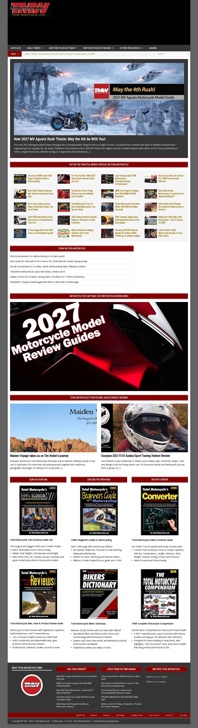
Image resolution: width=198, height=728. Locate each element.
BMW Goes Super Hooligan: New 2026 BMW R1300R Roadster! (127, 193)
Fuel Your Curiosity (76, 669)
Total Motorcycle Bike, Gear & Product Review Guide (36, 623)
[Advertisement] (122, 23)
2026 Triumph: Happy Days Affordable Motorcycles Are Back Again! (127, 220)
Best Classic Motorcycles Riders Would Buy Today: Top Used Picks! (40, 207)
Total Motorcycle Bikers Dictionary (88, 623)
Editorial (120, 715)
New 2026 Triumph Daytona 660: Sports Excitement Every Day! (40, 193)
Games (153, 48)
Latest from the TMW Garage (121, 669)
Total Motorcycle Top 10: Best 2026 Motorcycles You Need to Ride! (83, 207)
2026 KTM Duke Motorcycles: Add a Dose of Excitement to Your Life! (40, 220)
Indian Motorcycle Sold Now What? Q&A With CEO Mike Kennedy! (127, 207)
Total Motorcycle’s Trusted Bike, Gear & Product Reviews (99, 397)
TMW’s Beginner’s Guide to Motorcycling (91, 540)
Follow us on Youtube (156, 681)
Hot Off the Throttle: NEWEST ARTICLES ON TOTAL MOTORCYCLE (99, 164)
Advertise (80, 715)
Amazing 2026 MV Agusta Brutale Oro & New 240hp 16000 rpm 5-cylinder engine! (127, 233)
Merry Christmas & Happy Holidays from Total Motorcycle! (82, 233)
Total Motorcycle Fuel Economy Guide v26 (31, 539)
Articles (16, 48)
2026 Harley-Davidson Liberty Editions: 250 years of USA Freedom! (84, 220)
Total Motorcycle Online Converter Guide (152, 540)
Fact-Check (154, 715)
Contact (169, 715)
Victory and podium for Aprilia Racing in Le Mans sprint (37, 256)
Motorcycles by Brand (97, 48)
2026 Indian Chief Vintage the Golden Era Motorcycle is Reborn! (171, 207)
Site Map (183, 715)
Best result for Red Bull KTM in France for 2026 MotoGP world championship (48, 261)
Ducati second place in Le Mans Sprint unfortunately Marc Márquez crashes (48, 266)
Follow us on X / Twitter (156, 676)
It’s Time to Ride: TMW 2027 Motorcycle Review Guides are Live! (83, 179)
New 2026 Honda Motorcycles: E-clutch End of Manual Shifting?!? (171, 193)
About (94, 715)
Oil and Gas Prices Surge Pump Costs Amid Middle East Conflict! (82, 193)
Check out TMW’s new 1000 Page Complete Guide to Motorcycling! (40, 179)
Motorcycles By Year (61, 48)
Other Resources (130, 48)
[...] (88, 151)
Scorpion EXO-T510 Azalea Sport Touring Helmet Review (135, 456)
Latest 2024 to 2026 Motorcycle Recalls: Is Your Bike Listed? (170, 233)
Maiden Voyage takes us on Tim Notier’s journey (39, 456)
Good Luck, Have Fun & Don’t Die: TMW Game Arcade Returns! (171, 179)
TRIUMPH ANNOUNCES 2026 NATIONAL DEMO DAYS (37, 271)
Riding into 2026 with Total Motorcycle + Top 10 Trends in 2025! (171, 220)
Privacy (106, 715)
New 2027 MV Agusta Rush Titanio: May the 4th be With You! (59, 139)
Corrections (137, 715)
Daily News (33, 48)
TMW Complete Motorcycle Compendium (152, 623)
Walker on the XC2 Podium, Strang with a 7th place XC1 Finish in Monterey (47, 276)
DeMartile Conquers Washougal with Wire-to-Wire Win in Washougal (44, 282)
